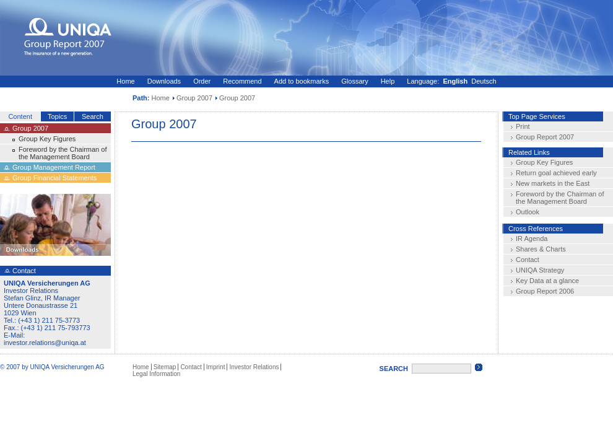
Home (125, 81)
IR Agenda (531, 238)
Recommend (242, 81)
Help (388, 81)
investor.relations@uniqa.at (45, 342)
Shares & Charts (541, 249)
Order (202, 81)
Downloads (164, 81)
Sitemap (165, 367)
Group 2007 (194, 98)
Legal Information (156, 373)
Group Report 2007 (545, 137)
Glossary (354, 81)
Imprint (215, 367)
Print (523, 126)
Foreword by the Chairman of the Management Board (63, 153)
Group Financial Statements (54, 177)
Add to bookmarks (301, 81)
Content (20, 116)
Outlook (527, 212)
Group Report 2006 (545, 291)
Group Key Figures (47, 138)
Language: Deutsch (451, 81)
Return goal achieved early (556, 173)
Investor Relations (254, 367)
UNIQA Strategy (540, 270)
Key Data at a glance (547, 280)
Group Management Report (53, 167)
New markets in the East (552, 183)
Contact (527, 259)
